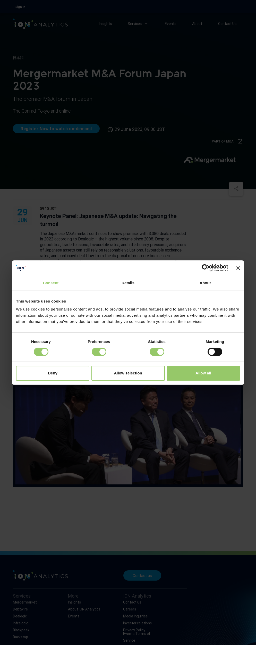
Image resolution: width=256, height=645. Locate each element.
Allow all (203, 373)
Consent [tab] (51, 283)
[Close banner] (238, 268)
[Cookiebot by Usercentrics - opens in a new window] (205, 268)
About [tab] (205, 283)
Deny (52, 373)
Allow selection (128, 373)
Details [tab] (128, 283)
